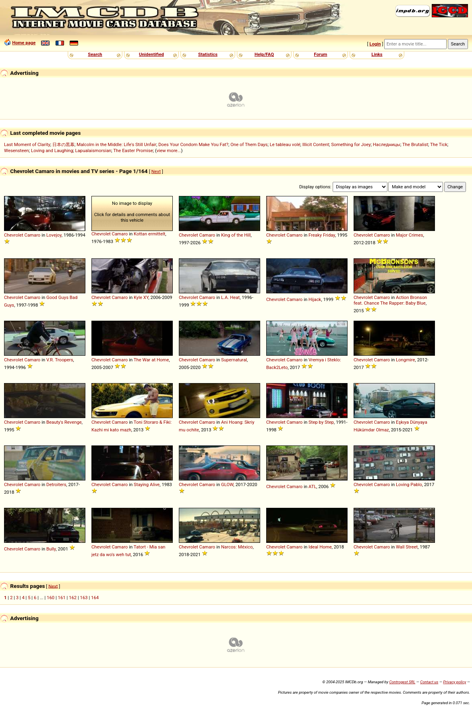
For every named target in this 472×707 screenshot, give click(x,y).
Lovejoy (54, 235)
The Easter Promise (133, 150)
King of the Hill (236, 235)
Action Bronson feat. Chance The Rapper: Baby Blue (390, 300)
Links (376, 54)
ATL (312, 486)
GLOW (227, 484)
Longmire (405, 360)
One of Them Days (248, 144)
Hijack (314, 299)
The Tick (438, 144)
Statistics (207, 54)
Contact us (429, 682)
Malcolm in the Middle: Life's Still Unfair (116, 144)
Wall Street (407, 547)
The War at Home (151, 360)
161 (62, 597)
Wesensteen (16, 150)
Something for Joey (351, 144)
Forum (320, 54)
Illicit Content (315, 144)
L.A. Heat (230, 297)
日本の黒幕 (63, 144)
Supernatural (234, 360)
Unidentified (151, 54)
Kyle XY (141, 297)
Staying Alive (146, 484)
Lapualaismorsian (93, 150)
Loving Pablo (409, 484)
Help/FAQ (264, 54)
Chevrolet (13, 235)
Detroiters (56, 484)
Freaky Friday (321, 235)
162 (73, 597)
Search (95, 54)
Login (375, 44)
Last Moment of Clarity (27, 144)
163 (84, 597)
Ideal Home (320, 547)
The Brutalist (415, 144)
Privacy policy (454, 682)
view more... (169, 150)
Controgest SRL (402, 682)
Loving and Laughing (52, 150)
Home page (23, 42)
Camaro (33, 235)
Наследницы (386, 144)
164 (95, 597)
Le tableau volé (285, 144)
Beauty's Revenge (64, 422)
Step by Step (321, 422)
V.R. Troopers (59, 360)
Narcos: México (237, 547)
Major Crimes (409, 235)
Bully (51, 549)
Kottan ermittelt (149, 234)
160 (50, 597)
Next (156, 171)
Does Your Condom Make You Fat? (193, 144)
